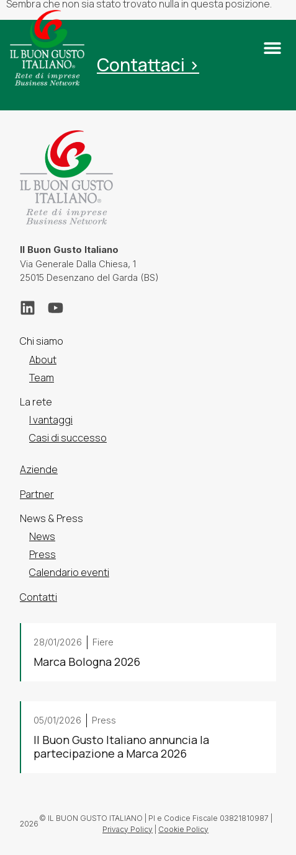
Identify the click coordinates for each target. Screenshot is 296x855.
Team (41, 377)
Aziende (39, 470)
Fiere (103, 642)
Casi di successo (68, 438)
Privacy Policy (127, 829)
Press (42, 554)
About (42, 359)
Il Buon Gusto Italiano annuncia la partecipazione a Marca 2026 (121, 746)
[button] (272, 48)
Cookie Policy (183, 829)
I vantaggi (51, 420)
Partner (37, 494)
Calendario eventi (69, 573)
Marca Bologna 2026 (87, 661)
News (42, 536)
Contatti (38, 597)
